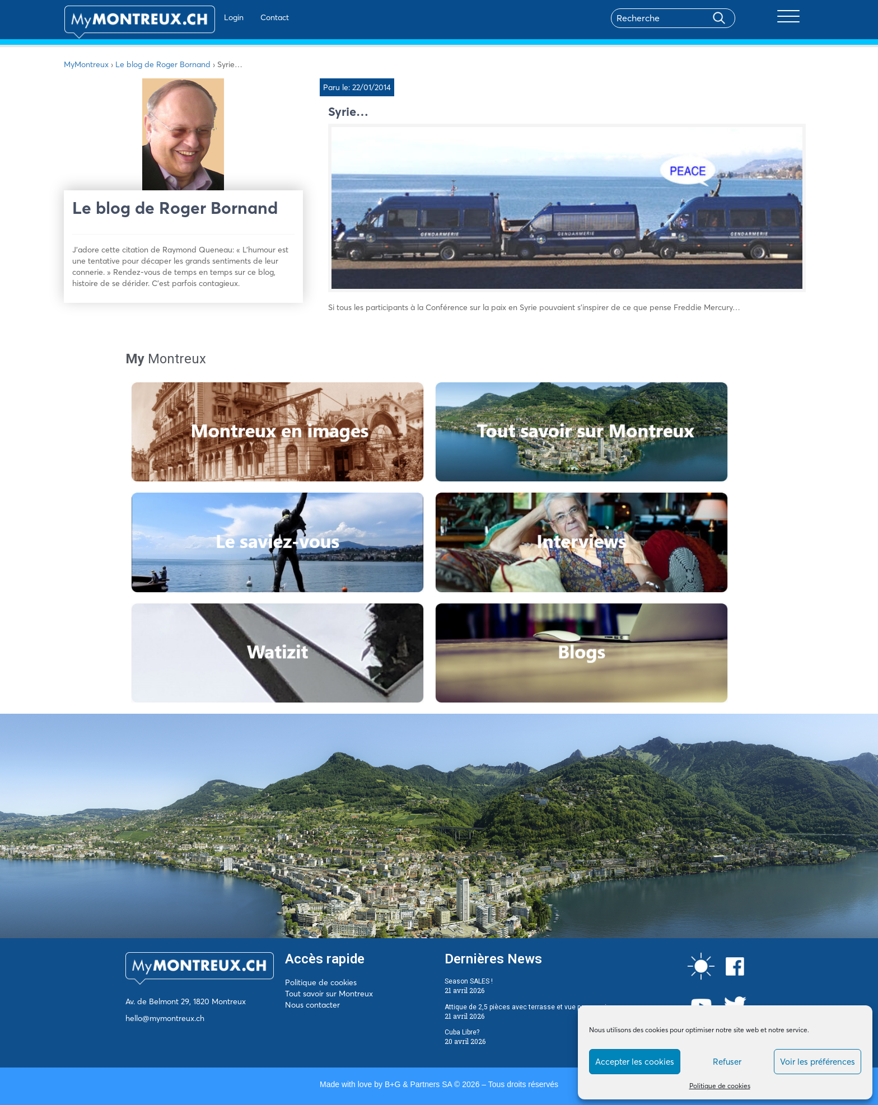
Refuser (727, 1061)
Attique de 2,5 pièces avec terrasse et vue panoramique (531, 1007)
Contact (242, 17)
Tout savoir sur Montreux (329, 994)
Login (201, 17)
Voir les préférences (817, 1061)
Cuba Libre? (462, 1032)
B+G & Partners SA (418, 1084)
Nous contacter (312, 1005)
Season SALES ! (469, 981)
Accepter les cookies (634, 1061)
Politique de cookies (719, 1085)
